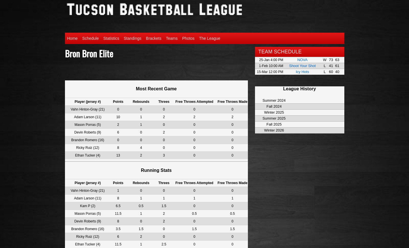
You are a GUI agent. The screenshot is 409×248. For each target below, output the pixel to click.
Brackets (153, 38)
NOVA (302, 60)
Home (72, 38)
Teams (172, 38)
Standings (132, 38)
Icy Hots (302, 72)
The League (209, 38)
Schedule (90, 38)
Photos (188, 38)
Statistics (111, 38)
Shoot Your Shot (302, 66)
